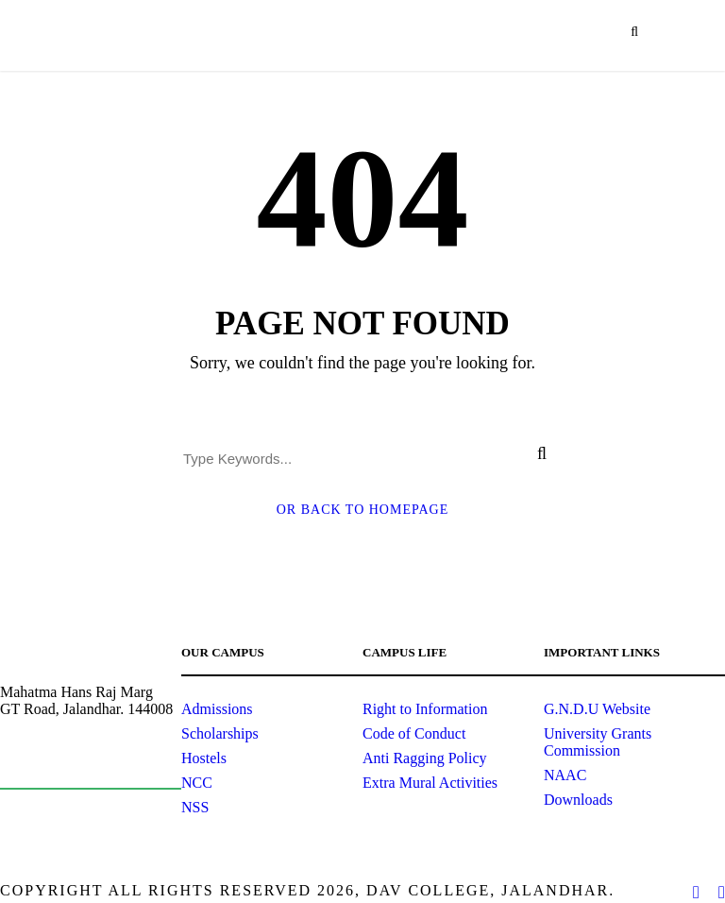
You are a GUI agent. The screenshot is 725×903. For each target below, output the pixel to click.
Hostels (204, 758)
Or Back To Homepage (363, 510)
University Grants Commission (597, 741)
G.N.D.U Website (597, 709)
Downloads (578, 800)
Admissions (217, 709)
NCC (196, 783)
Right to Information (424, 709)
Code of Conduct (413, 733)
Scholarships (220, 733)
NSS (195, 807)
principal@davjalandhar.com (81, 760)
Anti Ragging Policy (424, 758)
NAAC (565, 775)
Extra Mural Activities (429, 783)
